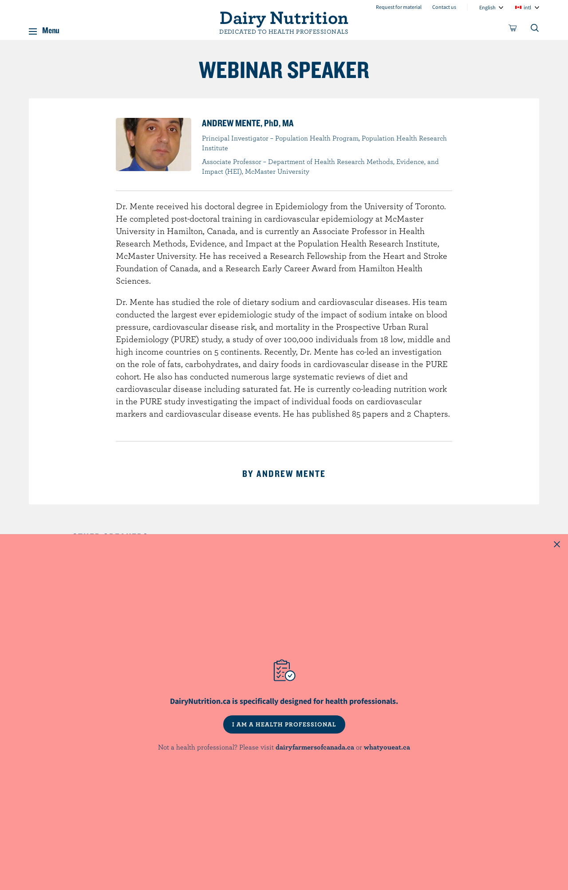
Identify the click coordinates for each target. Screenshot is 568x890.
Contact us (444, 7)
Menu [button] (50, 28)
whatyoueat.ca (387, 747)
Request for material (399, 7)
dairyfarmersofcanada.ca (315, 747)
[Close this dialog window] (557, 545)
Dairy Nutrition (284, 17)
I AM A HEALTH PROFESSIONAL (284, 724)
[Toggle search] (535, 30)
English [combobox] (487, 7)
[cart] (513, 30)
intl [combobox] (527, 7)
